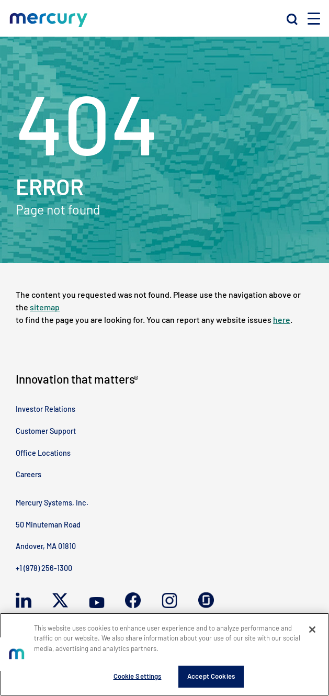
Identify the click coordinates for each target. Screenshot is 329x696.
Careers (28, 474)
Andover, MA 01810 (46, 546)
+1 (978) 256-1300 (44, 568)
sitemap (45, 307)
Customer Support (46, 430)
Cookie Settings (138, 676)
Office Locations (43, 452)
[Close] (312, 629)
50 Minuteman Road (48, 524)
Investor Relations (45, 409)
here (281, 319)
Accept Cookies (211, 676)
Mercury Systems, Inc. (52, 502)
